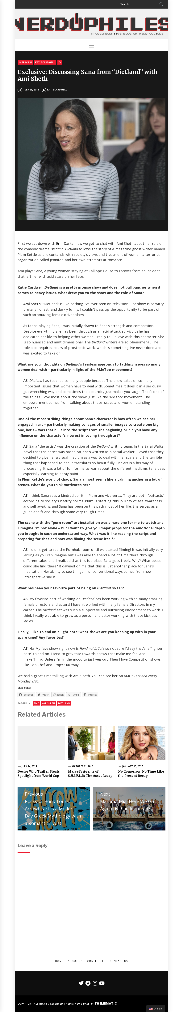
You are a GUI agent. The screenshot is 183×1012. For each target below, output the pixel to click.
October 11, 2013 (82, 766)
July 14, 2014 (29, 766)
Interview (25, 62)
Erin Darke (64, 243)
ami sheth (48, 703)
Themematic (106, 1003)
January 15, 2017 (132, 766)
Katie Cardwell (45, 62)
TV (59, 62)
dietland (64, 703)
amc (36, 703)
